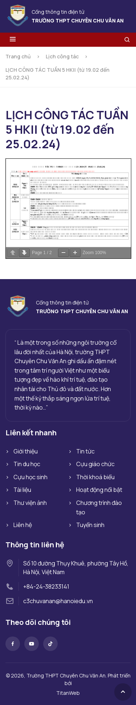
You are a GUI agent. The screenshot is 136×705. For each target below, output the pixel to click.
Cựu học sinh (30, 477)
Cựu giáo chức (95, 464)
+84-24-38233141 (46, 586)
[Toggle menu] (12, 40)
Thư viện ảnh (30, 503)
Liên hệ (22, 525)
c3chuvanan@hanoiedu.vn (58, 601)
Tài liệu (22, 490)
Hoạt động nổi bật (99, 490)
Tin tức (85, 451)
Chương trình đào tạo (99, 507)
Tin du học (26, 464)
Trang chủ (18, 56)
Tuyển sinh (90, 525)
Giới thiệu (25, 451)
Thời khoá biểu (95, 477)
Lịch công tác (62, 56)
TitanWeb (68, 692)
